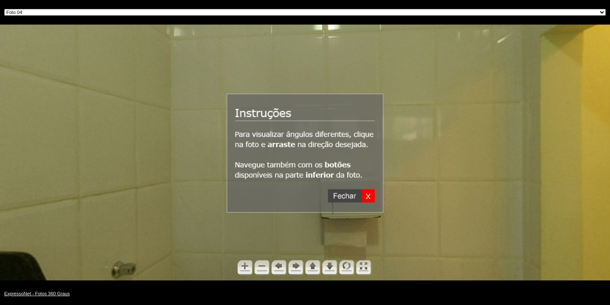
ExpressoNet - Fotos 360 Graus (37, 293)
